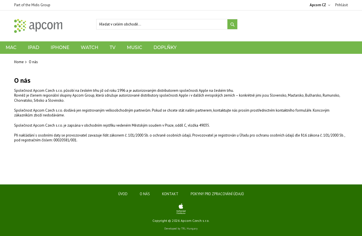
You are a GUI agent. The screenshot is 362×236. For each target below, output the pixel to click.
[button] (321, 5)
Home (19, 61)
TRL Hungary (189, 228)
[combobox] (166, 24)
